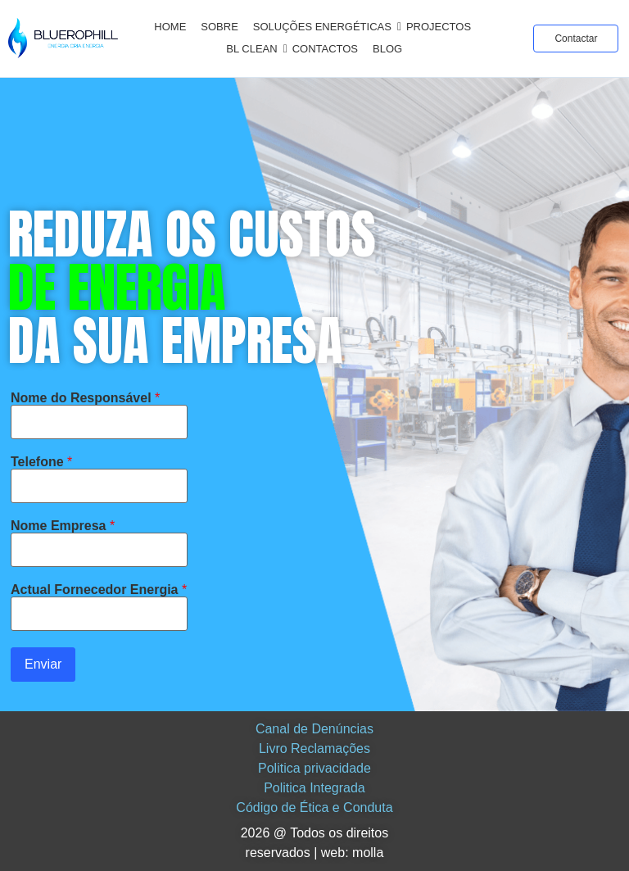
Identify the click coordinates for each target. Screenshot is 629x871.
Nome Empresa (63, 526)
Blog (387, 49)
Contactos (325, 49)
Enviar (43, 664)
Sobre (219, 26)
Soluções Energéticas (325, 26)
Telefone (41, 462)
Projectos (438, 26)
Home (170, 26)
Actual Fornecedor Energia (99, 590)
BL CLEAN (254, 49)
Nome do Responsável (85, 398)
